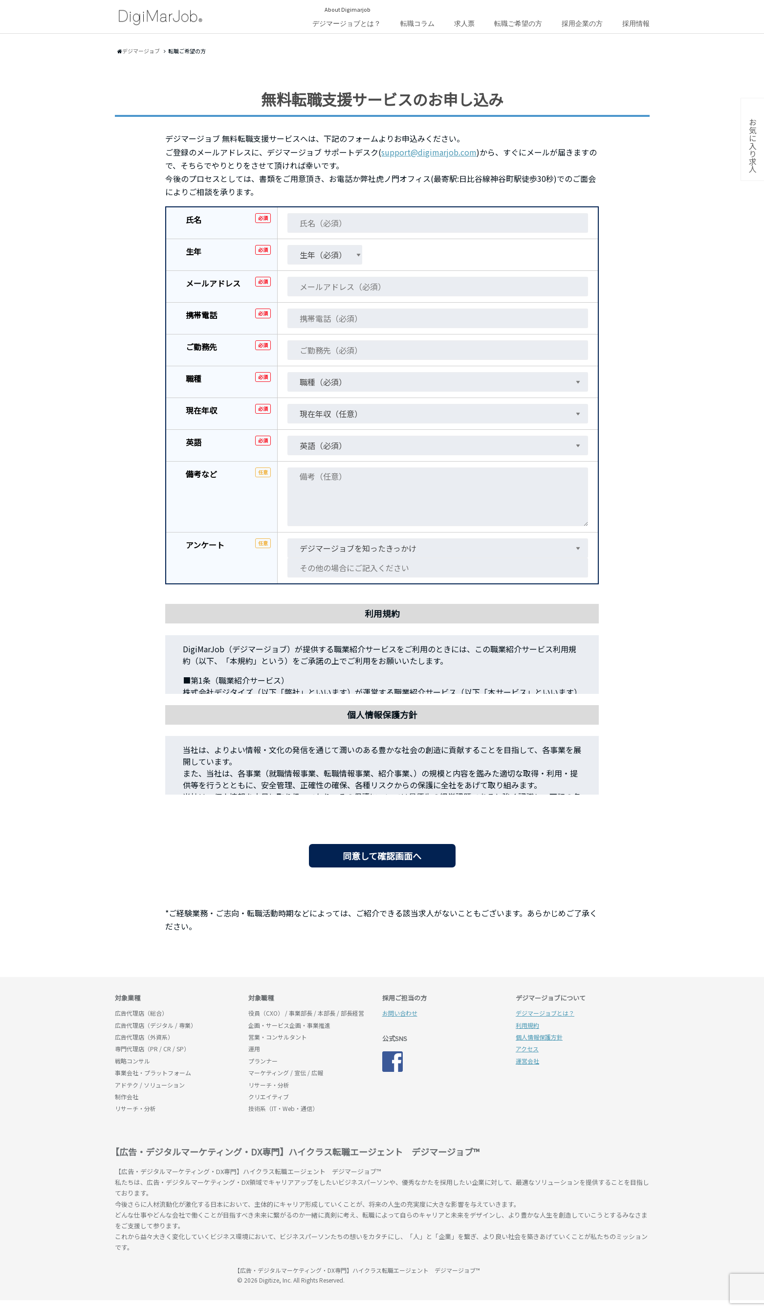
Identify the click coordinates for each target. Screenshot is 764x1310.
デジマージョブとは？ (346, 23)
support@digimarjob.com (429, 152)
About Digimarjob (348, 9)
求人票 (464, 23)
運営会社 (527, 1061)
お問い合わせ (399, 1013)
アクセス (527, 1048)
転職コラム (417, 23)
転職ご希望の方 (518, 23)
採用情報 (636, 23)
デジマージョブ (171, 1275)
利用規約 (527, 1025)
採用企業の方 (582, 23)
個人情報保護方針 (539, 1037)
